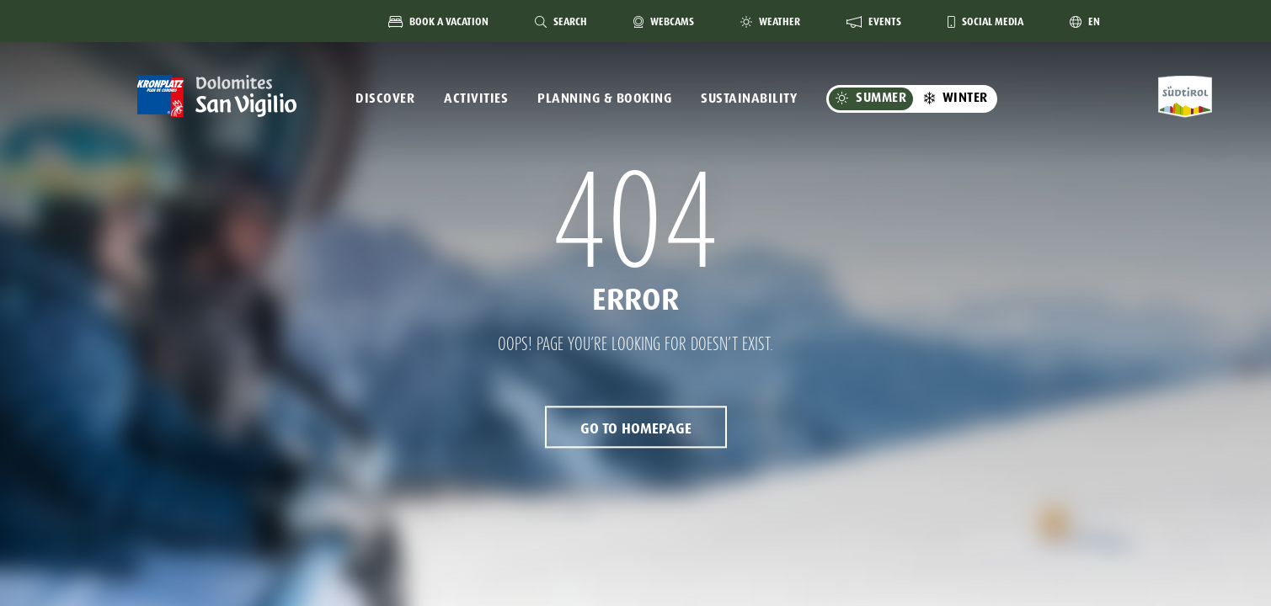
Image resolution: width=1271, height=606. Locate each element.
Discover (384, 98)
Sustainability (749, 98)
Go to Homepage (636, 429)
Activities (476, 98)
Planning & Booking (604, 98)
